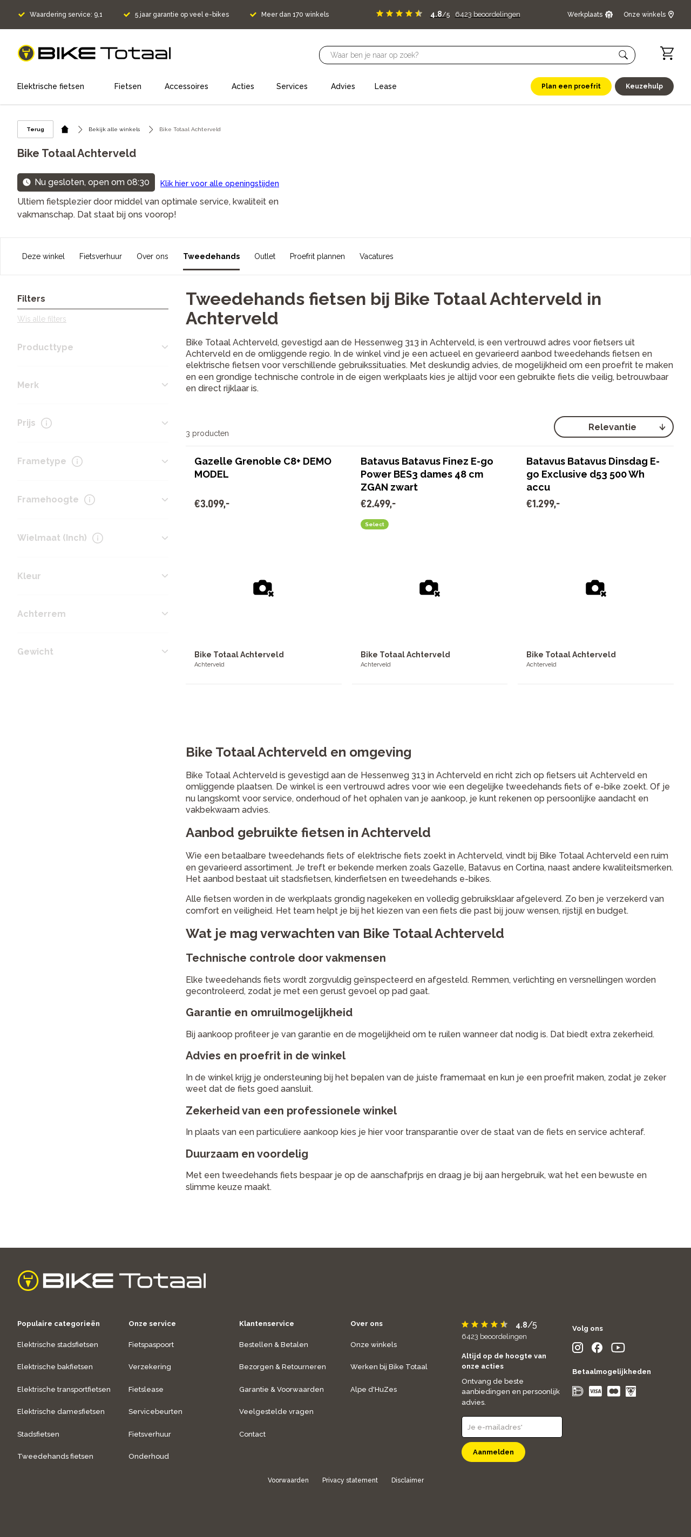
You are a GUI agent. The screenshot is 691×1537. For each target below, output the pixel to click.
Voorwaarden (288, 1480)
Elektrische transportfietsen (64, 1389)
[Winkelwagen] (667, 53)
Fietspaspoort (151, 1345)
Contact (252, 1434)
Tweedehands (211, 256)
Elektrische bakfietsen (55, 1367)
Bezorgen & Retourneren (282, 1367)
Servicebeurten (155, 1411)
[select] (614, 427)
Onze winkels (373, 1345)
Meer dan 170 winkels (295, 14)
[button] (623, 55)
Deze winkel (43, 256)
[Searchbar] (472, 55)
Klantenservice (266, 1324)
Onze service (152, 1324)
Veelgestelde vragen (276, 1411)
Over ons (152, 256)
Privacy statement (350, 1480)
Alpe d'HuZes (373, 1389)
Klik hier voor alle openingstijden (219, 183)
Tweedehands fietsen (55, 1456)
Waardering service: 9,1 (66, 14)
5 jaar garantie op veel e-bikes (182, 14)
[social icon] (577, 1350)
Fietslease (146, 1389)
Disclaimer (407, 1480)
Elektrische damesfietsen (61, 1411)
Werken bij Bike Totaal (389, 1367)
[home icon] (65, 129)
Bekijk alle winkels (114, 129)
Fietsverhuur (100, 256)
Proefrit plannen (317, 256)
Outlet (264, 256)
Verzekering (149, 1367)
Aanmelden (493, 1452)
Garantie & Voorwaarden (281, 1389)
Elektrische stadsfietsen (57, 1345)
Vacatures (377, 256)
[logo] (94, 53)
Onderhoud (148, 1456)
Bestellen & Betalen (273, 1345)
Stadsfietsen (38, 1434)
